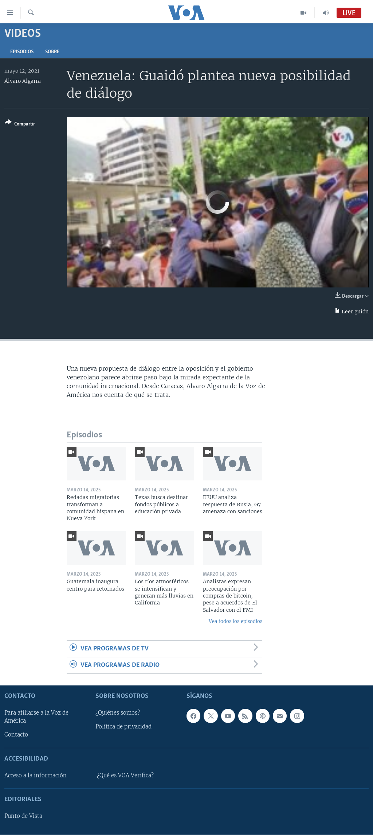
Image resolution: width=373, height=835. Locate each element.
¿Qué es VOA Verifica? (125, 775)
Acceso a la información (35, 775)
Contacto (16, 735)
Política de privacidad (123, 727)
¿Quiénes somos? (117, 713)
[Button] (20, 124)
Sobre (52, 52)
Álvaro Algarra (22, 81)
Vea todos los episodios (235, 621)
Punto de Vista (23, 816)
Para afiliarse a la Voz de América (36, 717)
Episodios (22, 52)
